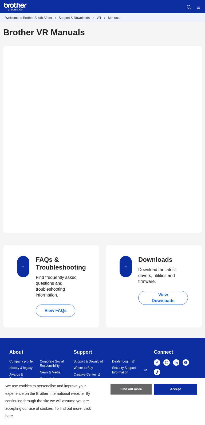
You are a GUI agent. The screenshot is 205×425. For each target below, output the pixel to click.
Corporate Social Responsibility (52, 364)
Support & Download (88, 361)
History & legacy (21, 368)
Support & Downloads (74, 18)
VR (99, 18)
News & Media (50, 372)
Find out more (131, 389)
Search (188, 7)
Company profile (21, 361)
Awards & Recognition (17, 377)
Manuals (114, 18)
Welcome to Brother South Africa (28, 18)
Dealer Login (121, 361)
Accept (175, 389)
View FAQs (55, 310)
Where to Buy (83, 368)
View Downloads (163, 298)
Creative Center (85, 374)
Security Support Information (124, 370)
